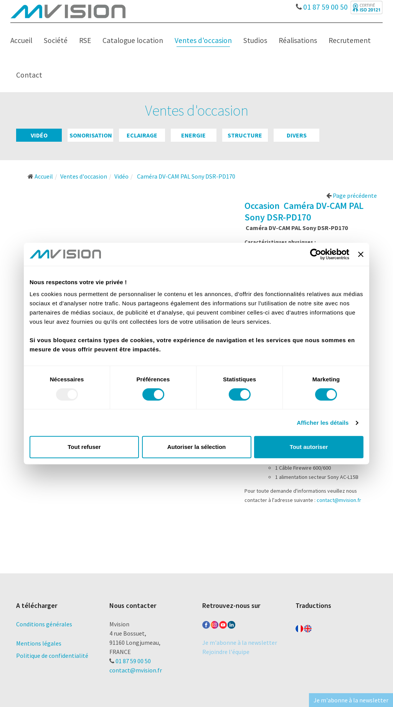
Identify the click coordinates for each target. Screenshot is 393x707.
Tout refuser (84, 447)
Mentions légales (38, 643)
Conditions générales (44, 624)
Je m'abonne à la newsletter (239, 642)
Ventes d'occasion (203, 40)
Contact (29, 74)
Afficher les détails (322, 422)
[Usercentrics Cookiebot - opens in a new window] (315, 254)
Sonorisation (90, 135)
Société (56, 40)
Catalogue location (132, 40)
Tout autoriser (309, 447)
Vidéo (39, 135)
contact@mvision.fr (339, 500)
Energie (193, 135)
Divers (297, 135)
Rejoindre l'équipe (225, 652)
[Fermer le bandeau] (360, 254)
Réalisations (298, 40)
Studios (255, 40)
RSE (85, 40)
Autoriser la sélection (196, 447)
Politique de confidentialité (52, 655)
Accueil (21, 40)
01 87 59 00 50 (322, 5)
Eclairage (142, 135)
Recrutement (350, 40)
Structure (245, 135)
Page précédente (351, 195)
